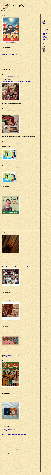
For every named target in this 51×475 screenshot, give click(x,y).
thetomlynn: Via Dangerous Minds (9, 194)
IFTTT (3, 74)
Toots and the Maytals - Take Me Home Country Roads (14, 434)
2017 (42, 19)
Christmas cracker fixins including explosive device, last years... (16, 114)
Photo (3, 15)
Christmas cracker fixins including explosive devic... (45, 29)
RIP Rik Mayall (5, 453)
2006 (42, 51)
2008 (42, 49)
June (43, 43)
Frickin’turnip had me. (7, 334)
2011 (42, 46)
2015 (42, 21)
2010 (42, 47)
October (44, 42)
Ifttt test (3, 400)
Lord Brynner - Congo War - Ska (9, 54)
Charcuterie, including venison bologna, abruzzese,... (45, 27)
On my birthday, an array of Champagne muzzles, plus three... (16, 266)
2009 (42, 48)
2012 (42, 45)
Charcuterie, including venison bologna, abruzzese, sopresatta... (16, 81)
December (44, 23)
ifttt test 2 (4, 360)
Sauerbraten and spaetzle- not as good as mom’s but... (14, 300)
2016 (42, 20)
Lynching (4, 233)
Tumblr (6, 77)
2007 (42, 50)
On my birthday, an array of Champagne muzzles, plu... (45, 36)
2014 (42, 22)
